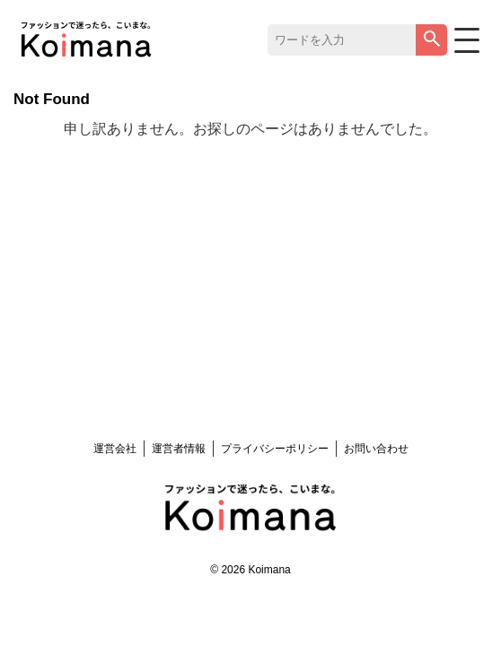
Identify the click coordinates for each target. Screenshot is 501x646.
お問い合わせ (376, 448)
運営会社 (114, 448)
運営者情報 (179, 448)
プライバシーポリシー (275, 448)
